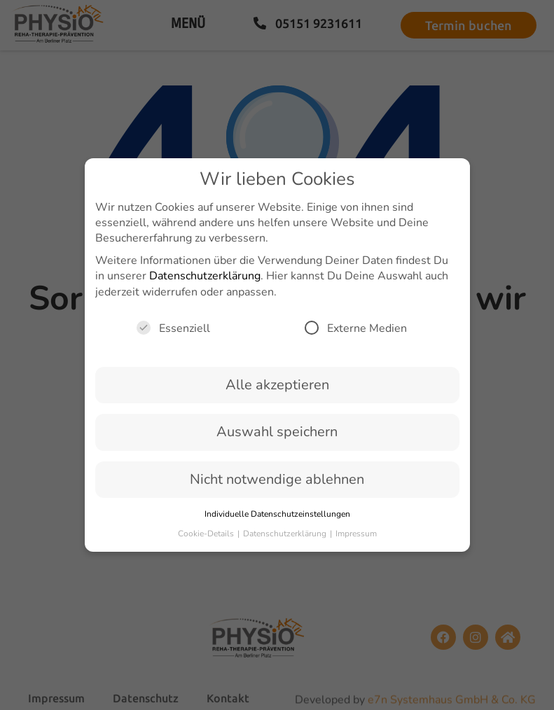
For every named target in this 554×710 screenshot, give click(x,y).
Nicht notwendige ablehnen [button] (277, 485)
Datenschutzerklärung (205, 283)
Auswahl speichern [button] (277, 438)
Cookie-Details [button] (207, 540)
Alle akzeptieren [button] (277, 391)
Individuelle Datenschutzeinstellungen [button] (277, 520)
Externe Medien (356, 334)
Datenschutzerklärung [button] (285, 540)
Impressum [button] (356, 540)
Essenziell (173, 334)
